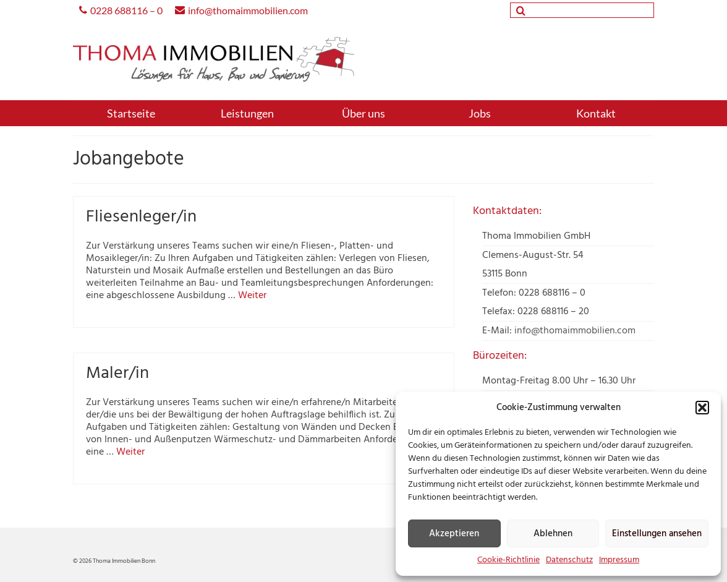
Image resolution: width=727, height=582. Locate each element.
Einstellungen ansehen (657, 533)
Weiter (252, 296)
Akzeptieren (454, 533)
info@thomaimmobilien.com (575, 331)
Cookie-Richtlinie (508, 560)
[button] (702, 407)
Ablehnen (553, 533)
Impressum (619, 560)
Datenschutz (569, 560)
